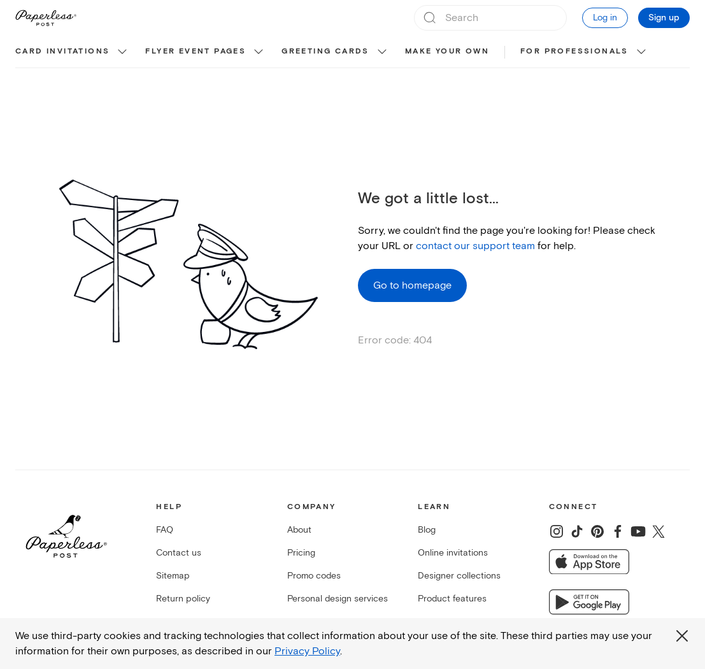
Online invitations (453, 552)
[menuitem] (72, 52)
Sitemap (173, 575)
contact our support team (475, 246)
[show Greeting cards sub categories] (382, 52)
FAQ (164, 529)
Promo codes (314, 575)
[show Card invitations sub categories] (122, 52)
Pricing (301, 552)
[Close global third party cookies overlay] (682, 636)
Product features (452, 598)
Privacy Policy (307, 651)
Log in (605, 17)
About (299, 529)
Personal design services (337, 598)
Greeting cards (325, 51)
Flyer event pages (195, 51)
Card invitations (62, 51)
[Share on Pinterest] (597, 531)
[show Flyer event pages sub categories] (258, 52)
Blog (427, 529)
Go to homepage (412, 285)
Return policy (183, 598)
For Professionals (574, 51)
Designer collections (459, 575)
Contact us (178, 552)
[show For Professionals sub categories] (641, 52)
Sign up (664, 18)
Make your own (447, 51)
